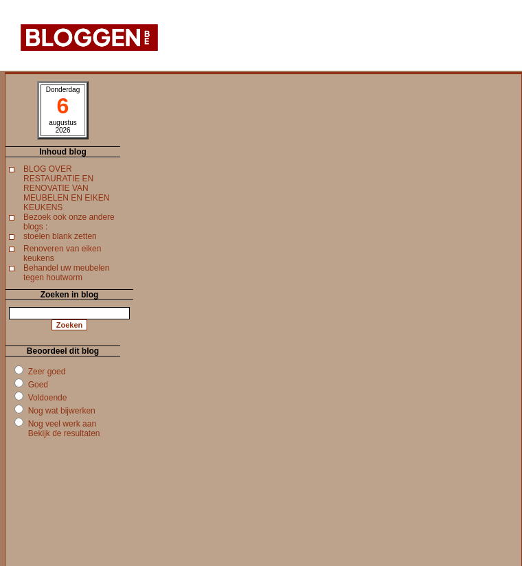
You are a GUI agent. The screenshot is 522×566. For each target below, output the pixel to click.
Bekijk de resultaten (64, 433)
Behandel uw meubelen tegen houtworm (66, 272)
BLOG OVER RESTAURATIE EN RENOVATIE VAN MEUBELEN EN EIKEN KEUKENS (66, 188)
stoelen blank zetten (60, 236)
